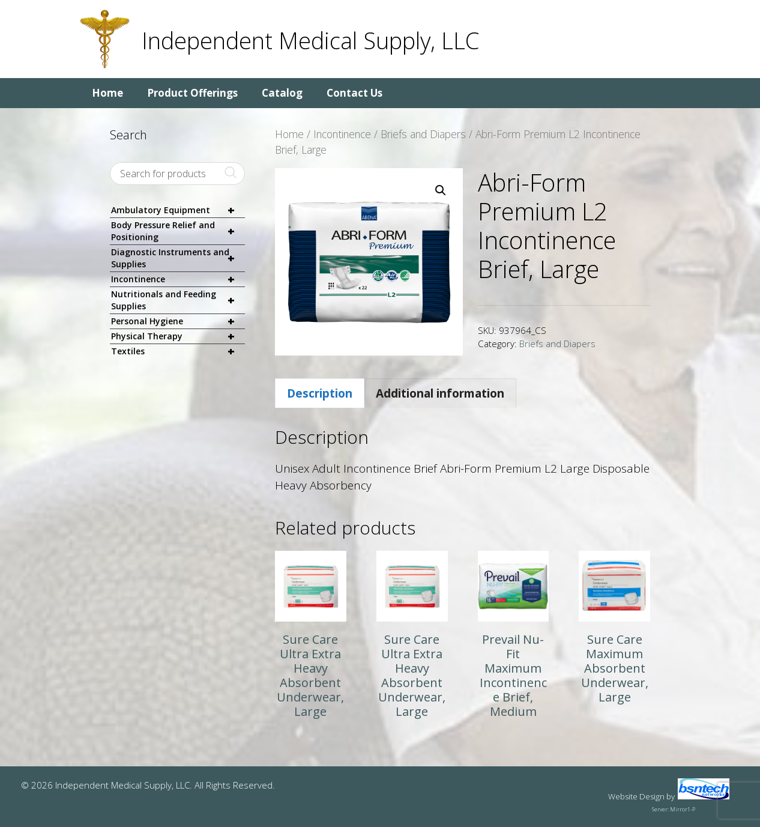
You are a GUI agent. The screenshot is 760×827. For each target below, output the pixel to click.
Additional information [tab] (440, 393)
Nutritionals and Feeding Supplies (178, 300)
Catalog (282, 93)
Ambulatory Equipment (178, 210)
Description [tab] (319, 393)
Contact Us (354, 93)
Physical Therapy (178, 336)
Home (107, 93)
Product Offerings (192, 93)
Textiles (178, 351)
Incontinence (342, 134)
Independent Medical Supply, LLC (310, 40)
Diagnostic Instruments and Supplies (178, 258)
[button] (440, 190)
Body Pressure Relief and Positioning (178, 231)
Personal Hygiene (178, 321)
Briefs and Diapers (423, 134)
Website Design (636, 796)
